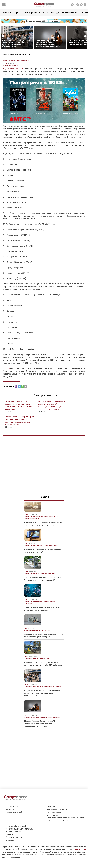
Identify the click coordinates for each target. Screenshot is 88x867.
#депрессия (28, 615)
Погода (55, 12)
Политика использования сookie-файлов (65, 826)
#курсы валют (38, 642)
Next (85, 36)
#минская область (43, 671)
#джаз (50, 729)
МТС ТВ (6, 380)
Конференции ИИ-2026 (36, 12)
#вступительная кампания (52, 699)
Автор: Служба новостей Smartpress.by (16, 73)
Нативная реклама (14, 839)
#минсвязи (51, 586)
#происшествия (38, 529)
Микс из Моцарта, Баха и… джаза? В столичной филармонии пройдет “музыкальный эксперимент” (48, 43)
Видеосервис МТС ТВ (13, 80)
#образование (38, 699)
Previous (3, 36)
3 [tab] (45, 50)
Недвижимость (69, 12)
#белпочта (36, 586)
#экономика (28, 642)
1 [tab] (38, 50)
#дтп (51, 529)
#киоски (44, 586)
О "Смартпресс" (13, 814)
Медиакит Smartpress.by (16, 834)
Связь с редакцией (14, 820)
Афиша (17, 12)
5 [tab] (52, 50)
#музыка (44, 729)
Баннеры (9, 842)
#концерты (37, 729)
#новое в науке (38, 614)
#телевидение (48, 557)
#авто (46, 529)
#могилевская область (32, 530)
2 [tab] (42, 50)
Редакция (10, 817)
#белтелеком (37, 557)
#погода (56, 529)
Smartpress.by (80, 857)
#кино (13, 78)
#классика (56, 729)
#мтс (18, 78)
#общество (7, 78)
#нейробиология (49, 614)
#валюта (46, 642)
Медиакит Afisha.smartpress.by (19, 837)
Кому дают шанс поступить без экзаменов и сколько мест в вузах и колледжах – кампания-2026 (16, 43)
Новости (6, 12)
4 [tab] (48, 50)
